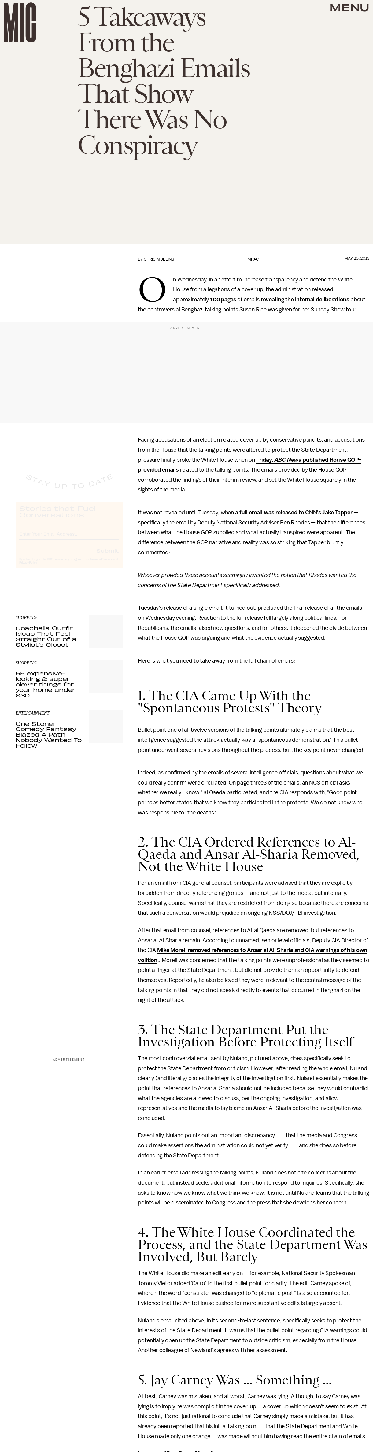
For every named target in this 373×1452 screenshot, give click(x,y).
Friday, (265, 460)
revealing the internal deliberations (305, 299)
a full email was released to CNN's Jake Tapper (294, 512)
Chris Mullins (159, 259)
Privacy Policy (28, 568)
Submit (107, 556)
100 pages (223, 299)
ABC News (288, 460)
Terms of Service (101, 564)
